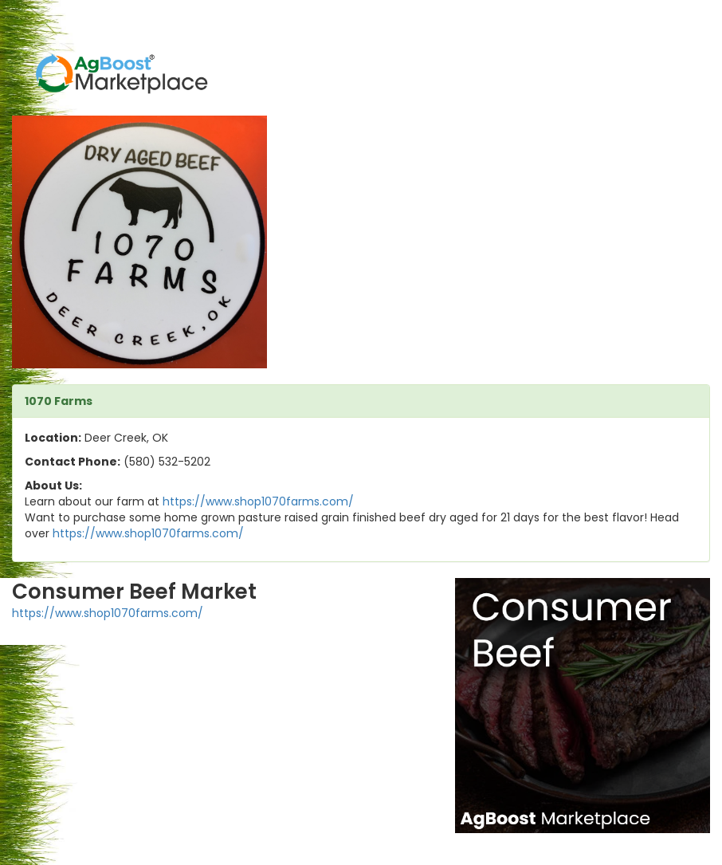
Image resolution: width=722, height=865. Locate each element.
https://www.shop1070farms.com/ (258, 501)
